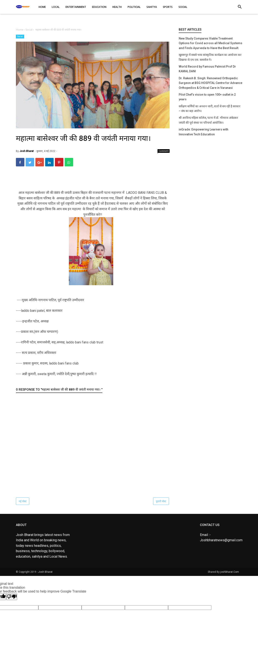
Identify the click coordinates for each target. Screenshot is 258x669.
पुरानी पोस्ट (161, 501)
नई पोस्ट (22, 501)
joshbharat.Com (229, 571)
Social (20, 36)
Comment (164, 150)
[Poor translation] (11, 596)
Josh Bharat (45, 571)
